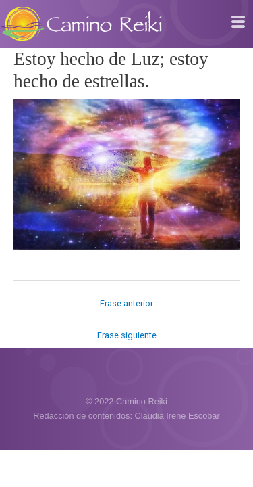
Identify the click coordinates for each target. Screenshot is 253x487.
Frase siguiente (127, 335)
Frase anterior (126, 303)
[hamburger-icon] (238, 22)
